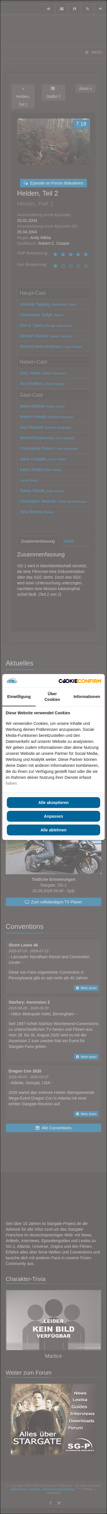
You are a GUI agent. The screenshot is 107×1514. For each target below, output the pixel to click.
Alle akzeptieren (53, 802)
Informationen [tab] (87, 696)
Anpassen (53, 816)
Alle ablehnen (53, 830)
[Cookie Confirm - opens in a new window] (79, 680)
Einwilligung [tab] (19, 696)
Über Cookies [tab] (52, 696)
